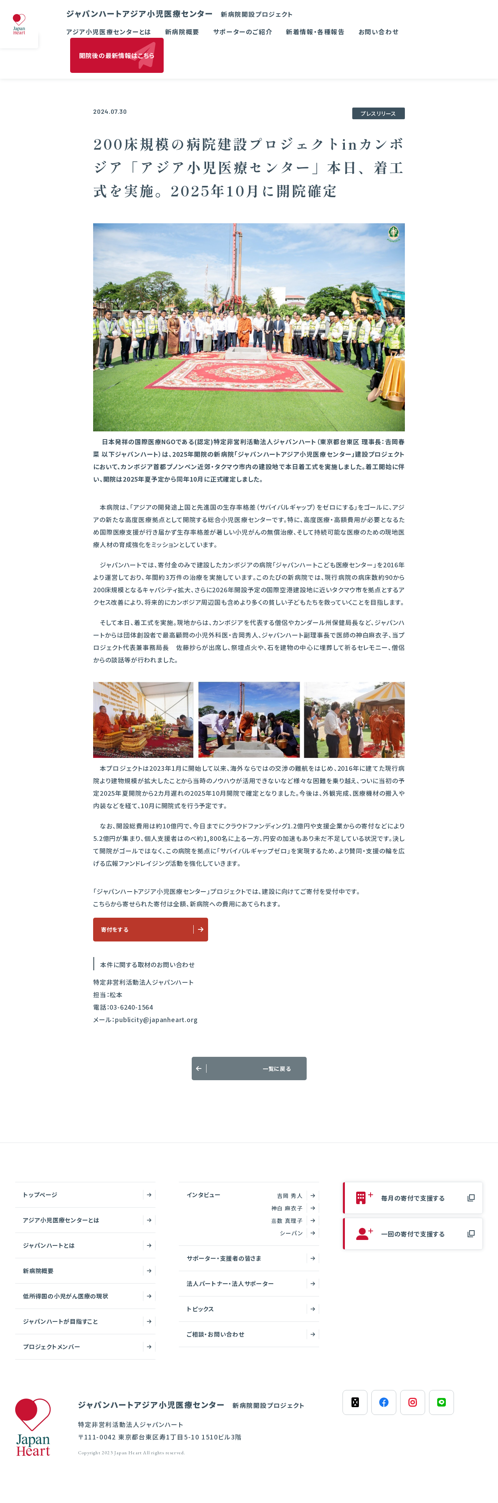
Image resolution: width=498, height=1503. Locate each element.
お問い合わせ (378, 31)
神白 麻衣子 (287, 1215)
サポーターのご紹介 (242, 31)
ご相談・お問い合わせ (215, 1341)
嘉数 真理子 (287, 1227)
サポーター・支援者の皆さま (224, 1265)
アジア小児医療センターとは (109, 31)
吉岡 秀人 (290, 1202)
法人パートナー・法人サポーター (230, 1290)
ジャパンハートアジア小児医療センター (179, 13)
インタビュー (204, 1201)
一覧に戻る (282, 1073)
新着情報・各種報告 (315, 31)
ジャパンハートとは (49, 1252)
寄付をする (118, 931)
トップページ (40, 1201)
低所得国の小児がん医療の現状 (66, 1302)
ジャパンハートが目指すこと (60, 1328)
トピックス (200, 1315)
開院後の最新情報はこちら (117, 55)
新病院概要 (182, 31)
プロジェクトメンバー (52, 1353)
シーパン (291, 1239)
